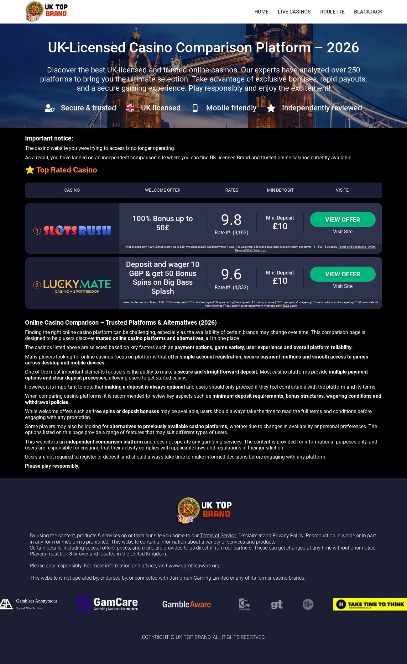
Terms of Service (218, 536)
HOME (261, 12)
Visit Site (342, 232)
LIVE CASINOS (294, 12)
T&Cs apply (290, 305)
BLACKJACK (368, 12)
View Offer (342, 219)
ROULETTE (332, 12)
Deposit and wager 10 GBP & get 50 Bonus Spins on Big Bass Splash (163, 278)
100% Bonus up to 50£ (162, 223)
